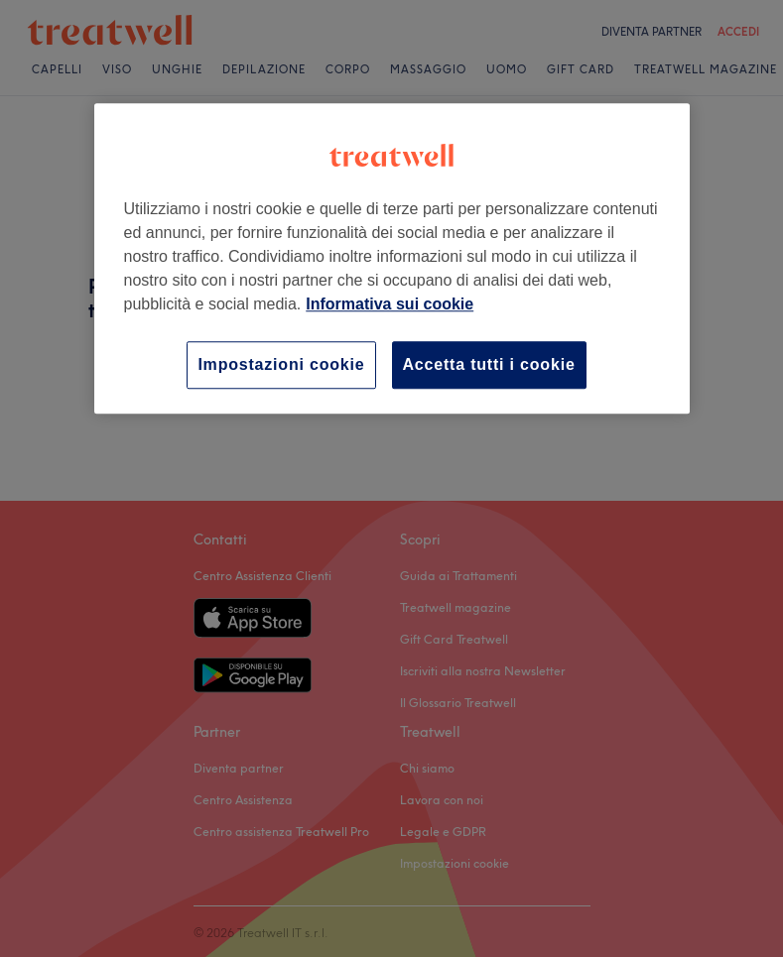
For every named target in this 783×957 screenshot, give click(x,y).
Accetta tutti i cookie (489, 364)
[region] (392, 258)
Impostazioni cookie (280, 364)
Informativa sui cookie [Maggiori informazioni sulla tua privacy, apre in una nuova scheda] (389, 304)
